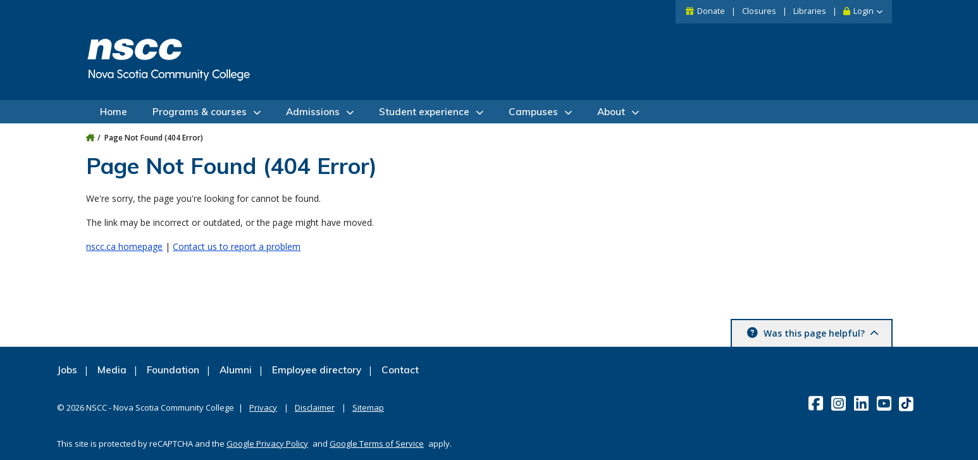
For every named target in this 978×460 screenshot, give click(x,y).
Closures (759, 11)
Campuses (533, 112)
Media (112, 370)
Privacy (263, 407)
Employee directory (316, 370)
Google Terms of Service (377, 443)
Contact (400, 370)
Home (113, 112)
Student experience (424, 112)
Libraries (809, 11)
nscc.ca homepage (124, 246)
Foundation (173, 370)
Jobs (67, 370)
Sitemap (368, 407)
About (611, 112)
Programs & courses (199, 112)
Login (863, 11)
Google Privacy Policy (267, 443)
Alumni (236, 370)
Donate (711, 11)
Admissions (313, 112)
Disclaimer (315, 407)
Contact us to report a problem (236, 246)
